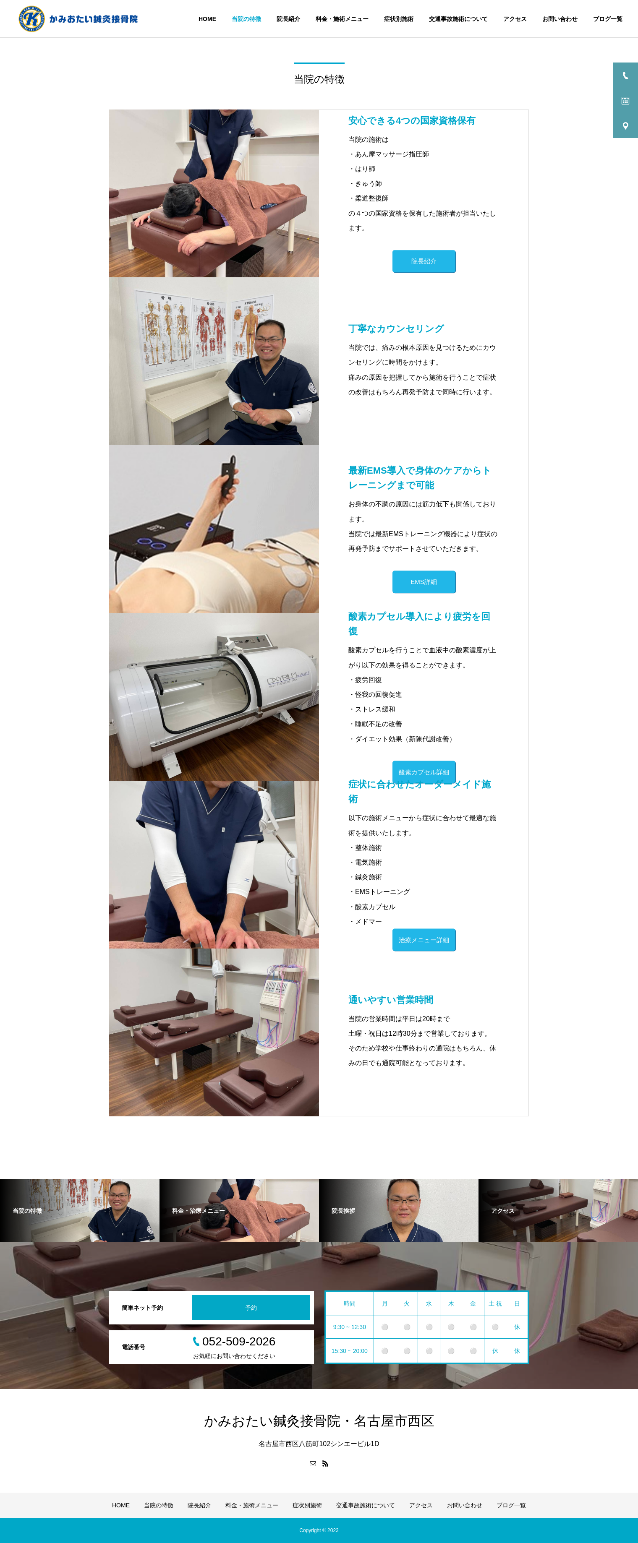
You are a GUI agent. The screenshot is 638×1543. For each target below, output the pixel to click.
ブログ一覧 (607, 19)
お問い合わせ (560, 19)
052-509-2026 (238, 1341)
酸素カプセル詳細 (424, 771)
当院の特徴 (246, 19)
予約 (251, 1307)
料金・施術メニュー (342, 19)
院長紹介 (288, 19)
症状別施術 (398, 19)
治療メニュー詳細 (424, 939)
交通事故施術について (458, 19)
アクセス (515, 19)
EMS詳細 (424, 582)
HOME (207, 19)
